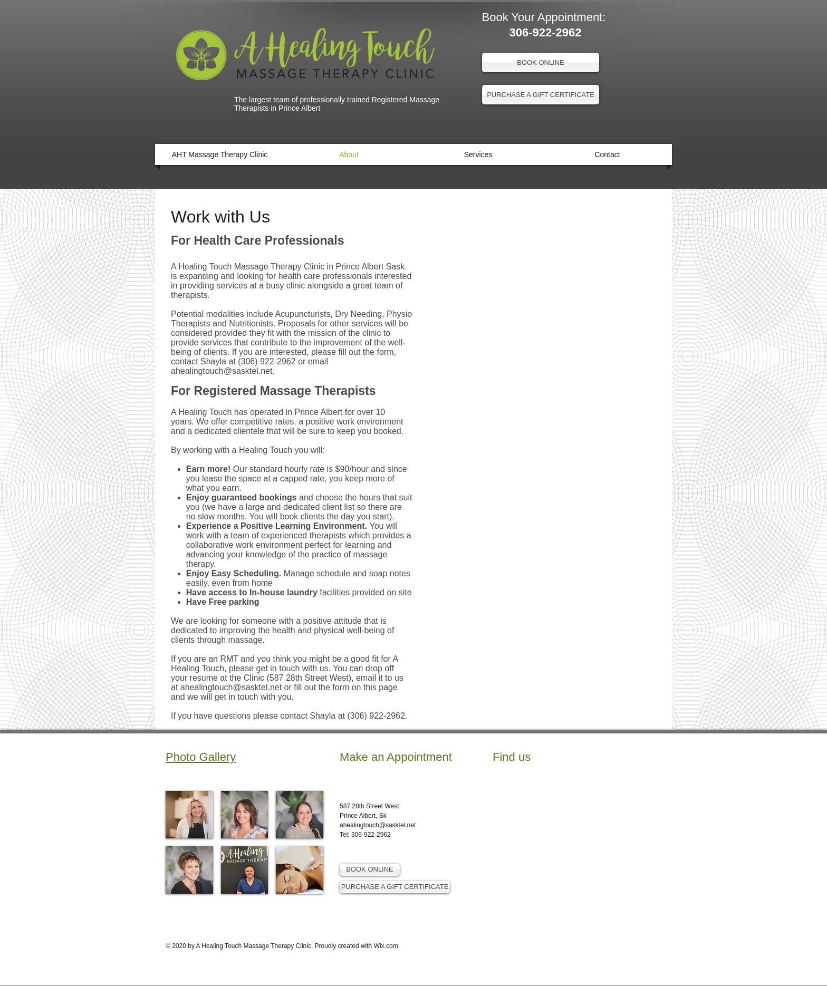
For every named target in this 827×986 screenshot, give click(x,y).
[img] (189, 814)
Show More (244, 902)
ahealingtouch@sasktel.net (221, 370)
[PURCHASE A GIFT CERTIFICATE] (540, 94)
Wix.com (386, 946)
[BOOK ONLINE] (540, 62)
